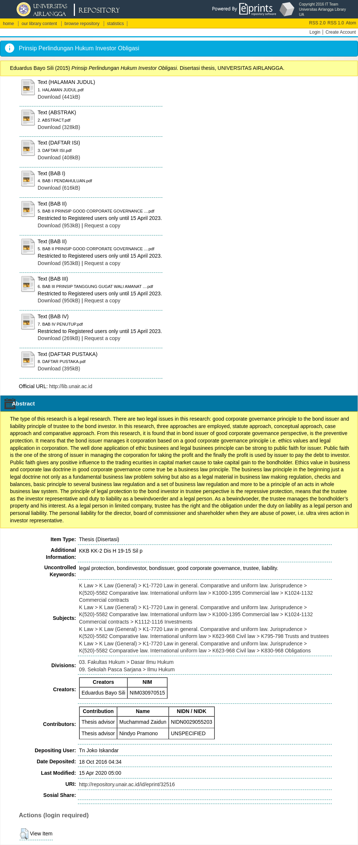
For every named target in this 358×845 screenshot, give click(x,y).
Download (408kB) (59, 157)
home (8, 23)
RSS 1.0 (335, 23)
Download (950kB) (59, 300)
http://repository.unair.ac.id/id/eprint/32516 (127, 784)
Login (315, 32)
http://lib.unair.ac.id (70, 386)
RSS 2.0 (317, 23)
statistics (115, 23)
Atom (351, 23)
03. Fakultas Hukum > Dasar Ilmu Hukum (126, 662)
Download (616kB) (59, 188)
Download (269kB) (59, 338)
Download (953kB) (59, 225)
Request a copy (102, 225)
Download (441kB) (59, 97)
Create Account (341, 32)
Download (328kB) (59, 127)
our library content (39, 23)
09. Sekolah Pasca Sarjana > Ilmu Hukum (127, 669)
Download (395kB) (59, 368)
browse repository (82, 23)
